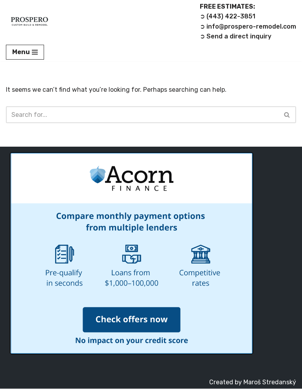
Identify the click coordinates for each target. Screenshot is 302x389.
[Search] (142, 115)
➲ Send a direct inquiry (235, 36)
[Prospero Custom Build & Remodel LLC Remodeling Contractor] (29, 21)
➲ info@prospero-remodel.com (248, 26)
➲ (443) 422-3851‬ (227, 16)
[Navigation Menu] (25, 52)
